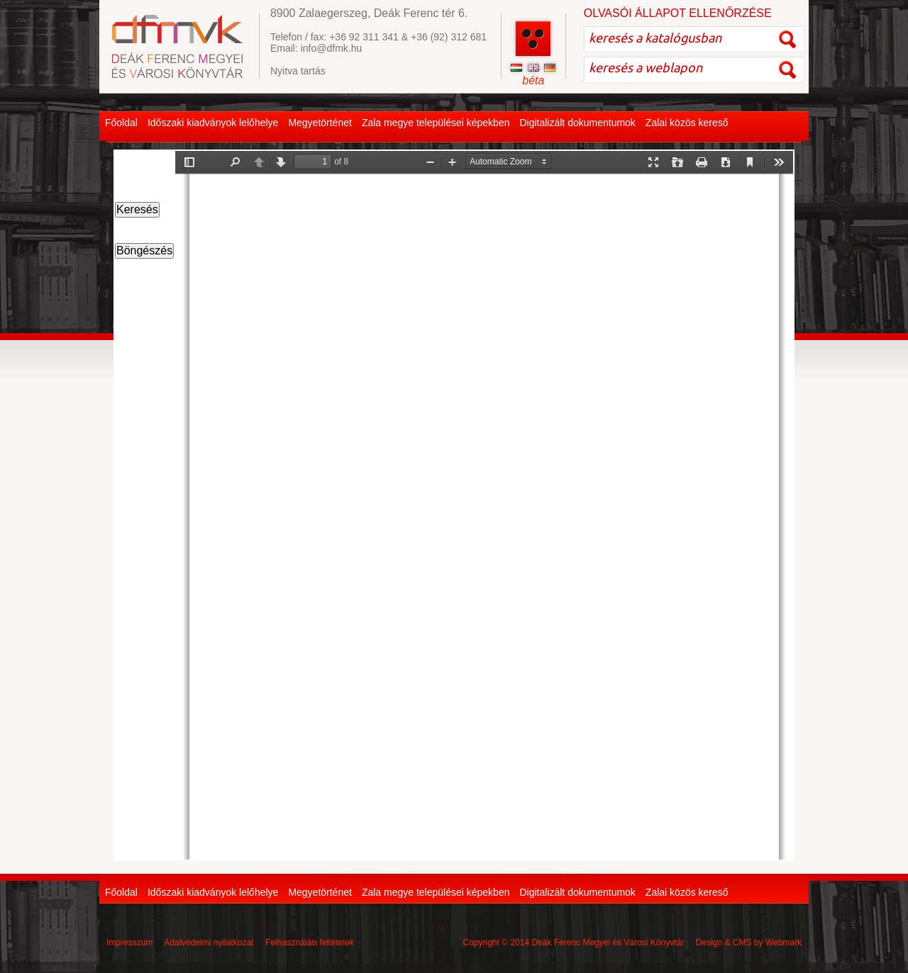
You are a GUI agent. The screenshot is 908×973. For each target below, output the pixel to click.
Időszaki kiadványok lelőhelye (213, 122)
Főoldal (121, 122)
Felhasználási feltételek (309, 942)
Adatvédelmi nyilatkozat (208, 942)
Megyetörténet (320, 122)
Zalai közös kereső (687, 122)
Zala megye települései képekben (436, 122)
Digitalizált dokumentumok (577, 122)
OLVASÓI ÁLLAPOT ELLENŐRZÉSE (678, 13)
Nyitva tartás (298, 71)
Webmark (783, 942)
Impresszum (129, 942)
